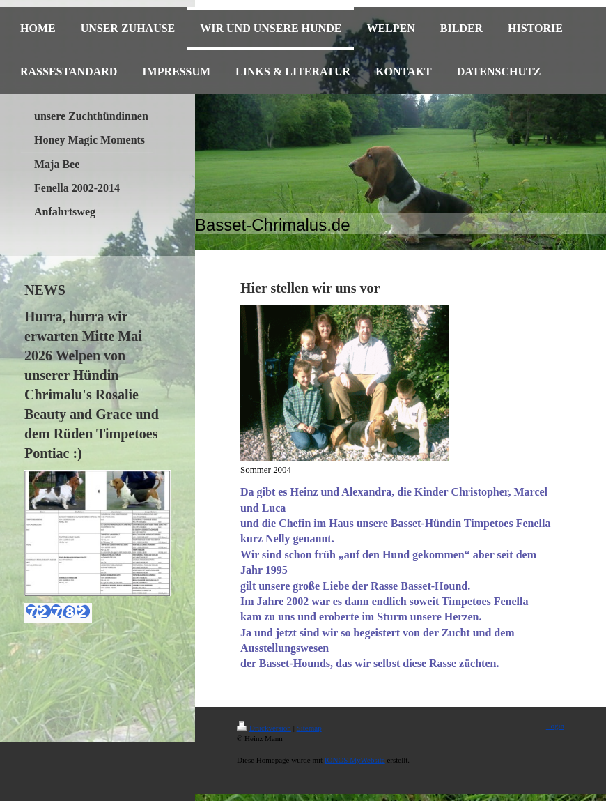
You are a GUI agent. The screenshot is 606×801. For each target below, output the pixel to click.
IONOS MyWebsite (355, 760)
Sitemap (309, 728)
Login (555, 726)
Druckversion (264, 728)
